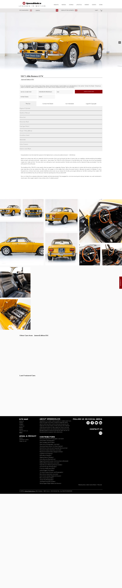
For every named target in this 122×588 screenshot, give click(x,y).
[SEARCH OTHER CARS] (88, 91)
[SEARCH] (44, 10)
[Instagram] (88, 422)
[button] (26, 10)
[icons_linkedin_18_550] (100, 422)
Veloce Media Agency (30, 491)
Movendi (100, 485)
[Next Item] (119, 42)
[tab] (28, 103)
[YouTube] (96, 422)
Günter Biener (93, 485)
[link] (101, 10)
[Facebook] (92, 422)
